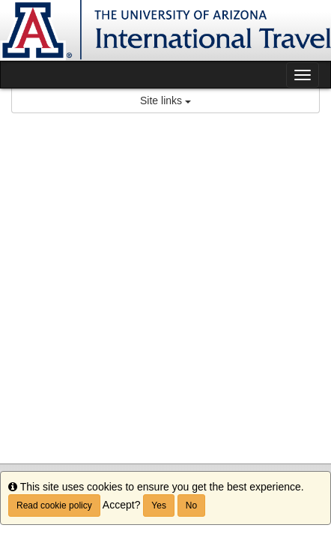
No (191, 505)
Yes (158, 505)
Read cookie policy (54, 505)
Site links (165, 100)
